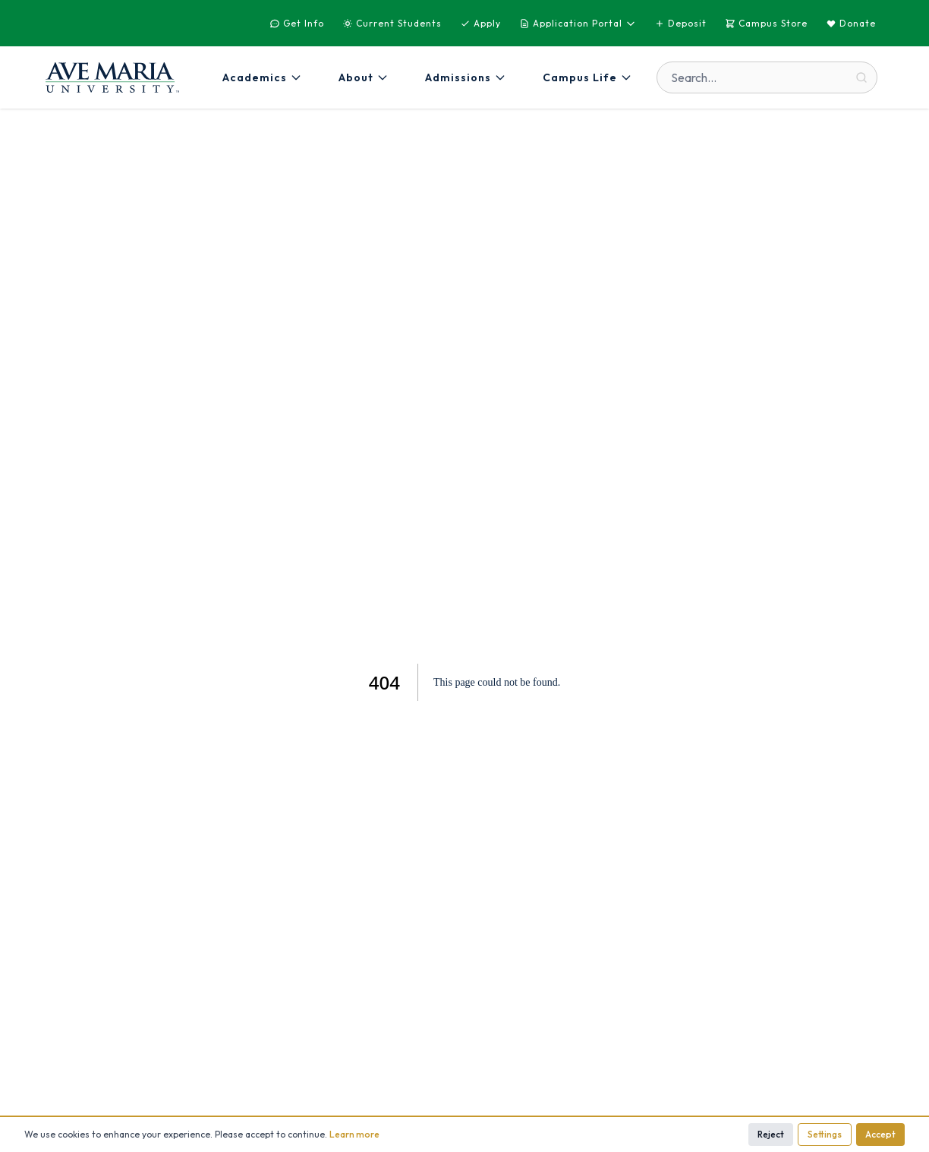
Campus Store (766, 23)
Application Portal (577, 23)
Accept (880, 1134)
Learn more (354, 1134)
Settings (825, 1134)
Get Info (296, 23)
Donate (851, 23)
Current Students (392, 23)
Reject (770, 1134)
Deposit (680, 23)
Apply (480, 23)
